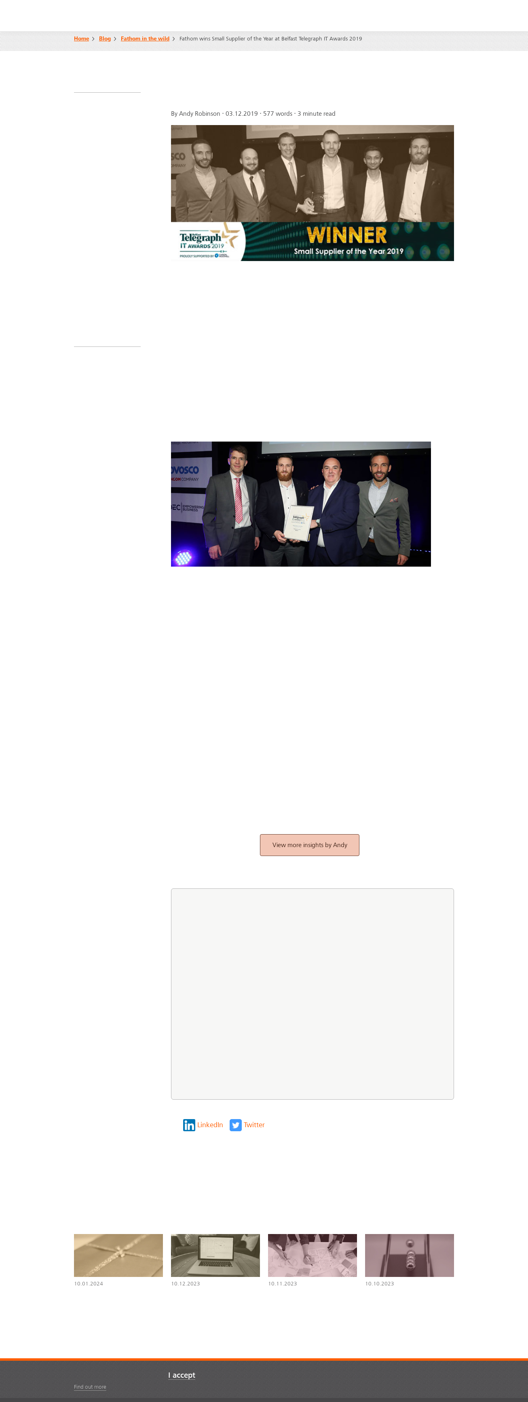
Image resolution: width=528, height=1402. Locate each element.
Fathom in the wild (145, 39)
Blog (105, 39)
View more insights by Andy (309, 845)
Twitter (254, 1125)
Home (81, 39)
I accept (181, 1375)
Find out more (90, 1386)
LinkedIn (210, 1125)
